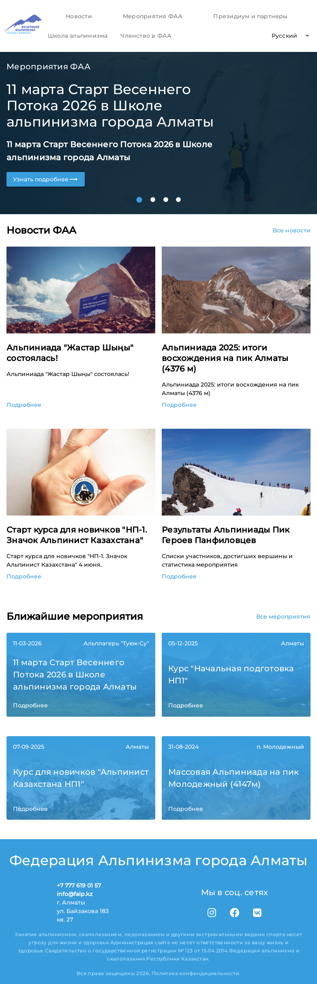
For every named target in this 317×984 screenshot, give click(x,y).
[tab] (78, 16)
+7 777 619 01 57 (79, 885)
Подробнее (23, 404)
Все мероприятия (283, 616)
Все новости (292, 230)
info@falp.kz (74, 894)
